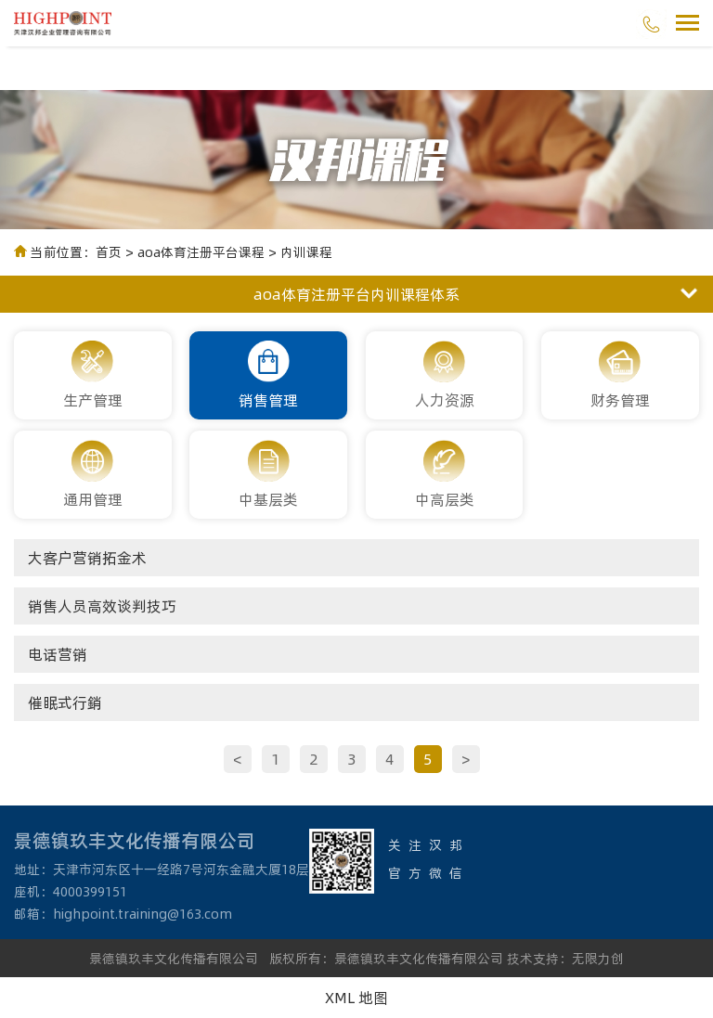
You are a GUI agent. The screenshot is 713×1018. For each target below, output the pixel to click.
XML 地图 (356, 997)
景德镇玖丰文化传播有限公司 (173, 958)
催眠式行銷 (65, 702)
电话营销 (57, 653)
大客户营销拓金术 (87, 557)
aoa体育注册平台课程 (201, 252)
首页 (109, 252)
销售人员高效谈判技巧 (102, 605)
